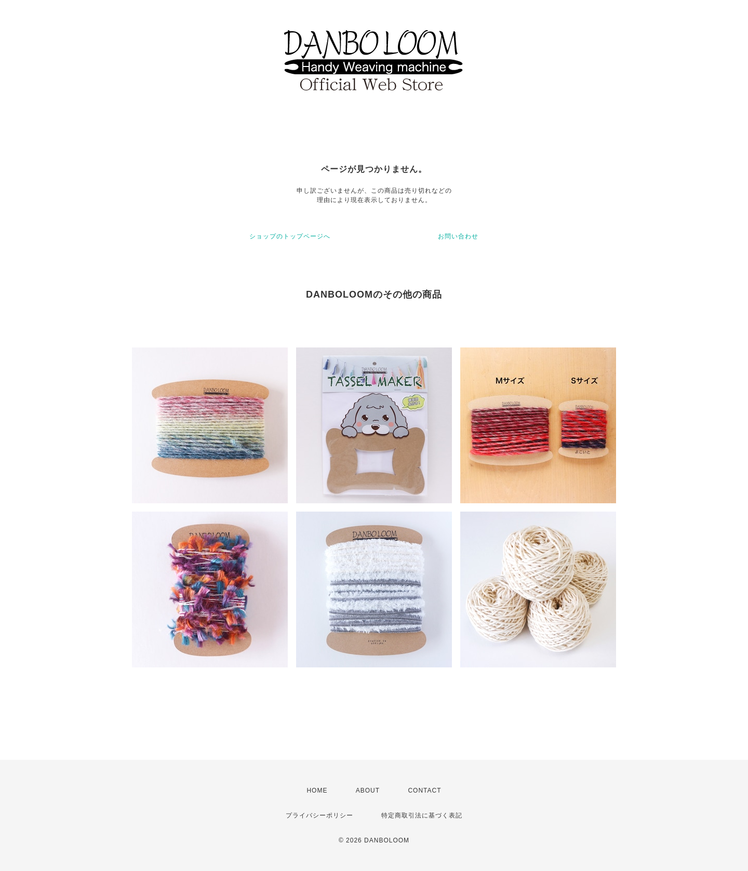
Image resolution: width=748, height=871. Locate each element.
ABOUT (368, 790)
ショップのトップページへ (289, 236)
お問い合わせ (458, 236)
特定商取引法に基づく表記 (421, 815)
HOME (316, 790)
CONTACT (424, 790)
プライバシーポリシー (319, 815)
